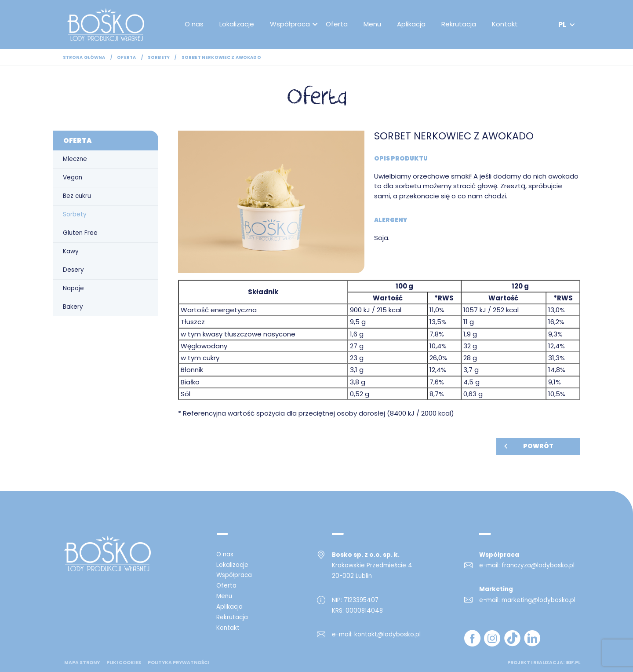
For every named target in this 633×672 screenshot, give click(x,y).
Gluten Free (80, 233)
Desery (73, 270)
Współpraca (290, 24)
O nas (194, 24)
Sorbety (159, 57)
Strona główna (84, 57)
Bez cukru (77, 196)
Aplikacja (411, 24)
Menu (372, 24)
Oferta (337, 24)
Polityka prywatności (178, 662)
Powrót (538, 446)
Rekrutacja (458, 24)
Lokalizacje (236, 24)
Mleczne (75, 159)
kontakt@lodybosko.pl (387, 634)
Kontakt (505, 24)
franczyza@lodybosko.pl (538, 565)
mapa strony (82, 662)
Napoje (73, 288)
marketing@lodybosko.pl (538, 600)
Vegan (72, 177)
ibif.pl (572, 662)
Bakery (73, 307)
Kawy (71, 251)
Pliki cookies (123, 662)
